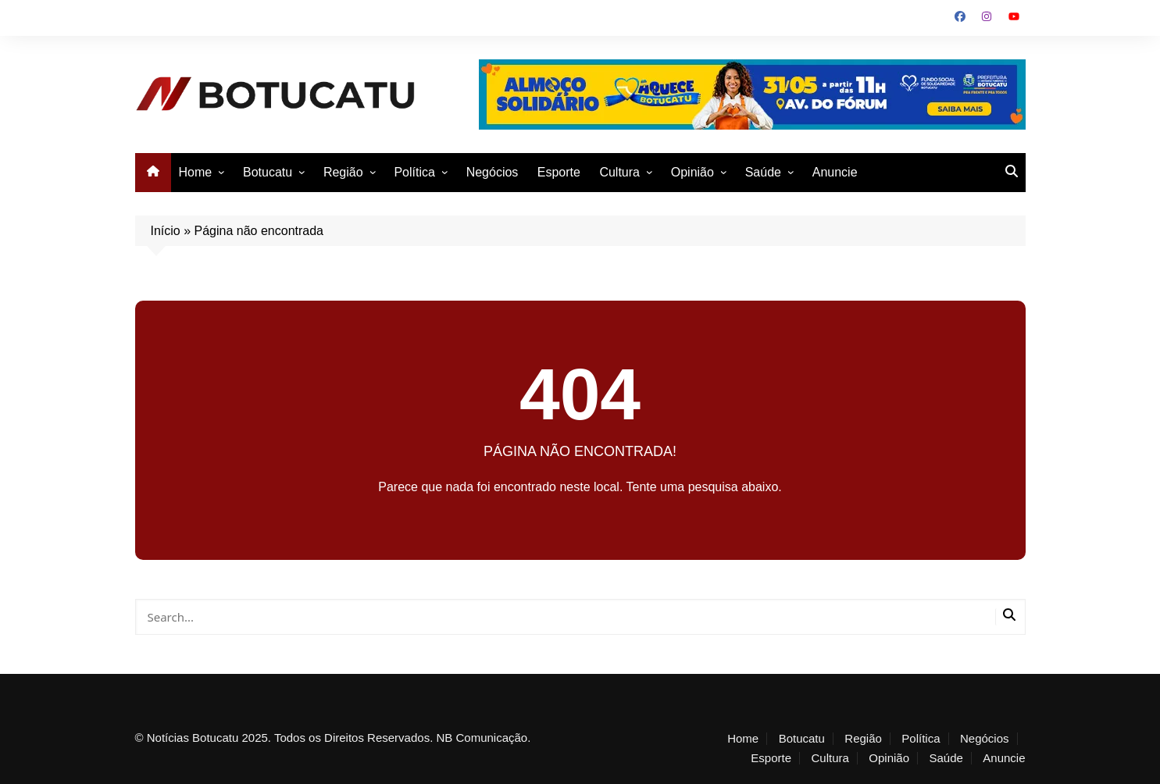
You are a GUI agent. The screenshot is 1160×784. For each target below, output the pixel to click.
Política (414, 172)
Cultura (619, 172)
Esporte (558, 172)
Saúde (763, 172)
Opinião (692, 172)
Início (165, 230)
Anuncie (835, 172)
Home (195, 172)
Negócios (492, 172)
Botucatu (267, 172)
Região (343, 172)
